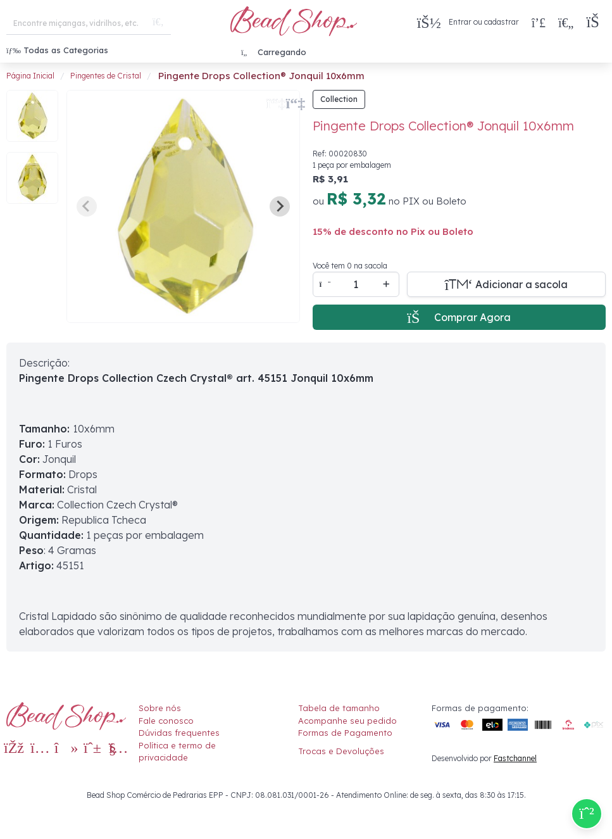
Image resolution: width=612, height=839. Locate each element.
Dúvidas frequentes (179, 733)
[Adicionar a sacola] (506, 284)
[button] (596, 22)
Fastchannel (515, 758)
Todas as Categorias (57, 50)
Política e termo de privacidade (177, 751)
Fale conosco (166, 721)
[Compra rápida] (539, 22)
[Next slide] (280, 206)
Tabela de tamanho (339, 708)
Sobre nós (160, 708)
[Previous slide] (87, 206)
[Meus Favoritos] (565, 22)
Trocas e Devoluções (341, 751)
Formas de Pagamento (345, 733)
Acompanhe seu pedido (347, 721)
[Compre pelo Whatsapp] (587, 814)
